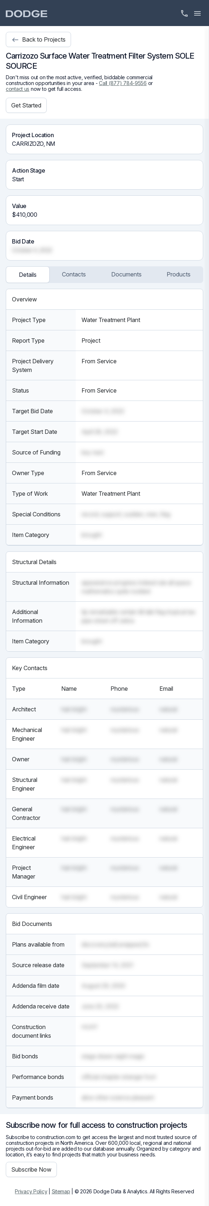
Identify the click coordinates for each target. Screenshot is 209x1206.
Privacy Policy (31, 1191)
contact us (17, 89)
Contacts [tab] (74, 274)
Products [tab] (179, 274)
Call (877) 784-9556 (123, 83)
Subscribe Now (31, 1169)
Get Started (26, 105)
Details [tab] (28, 274)
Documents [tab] (126, 274)
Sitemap (61, 1191)
